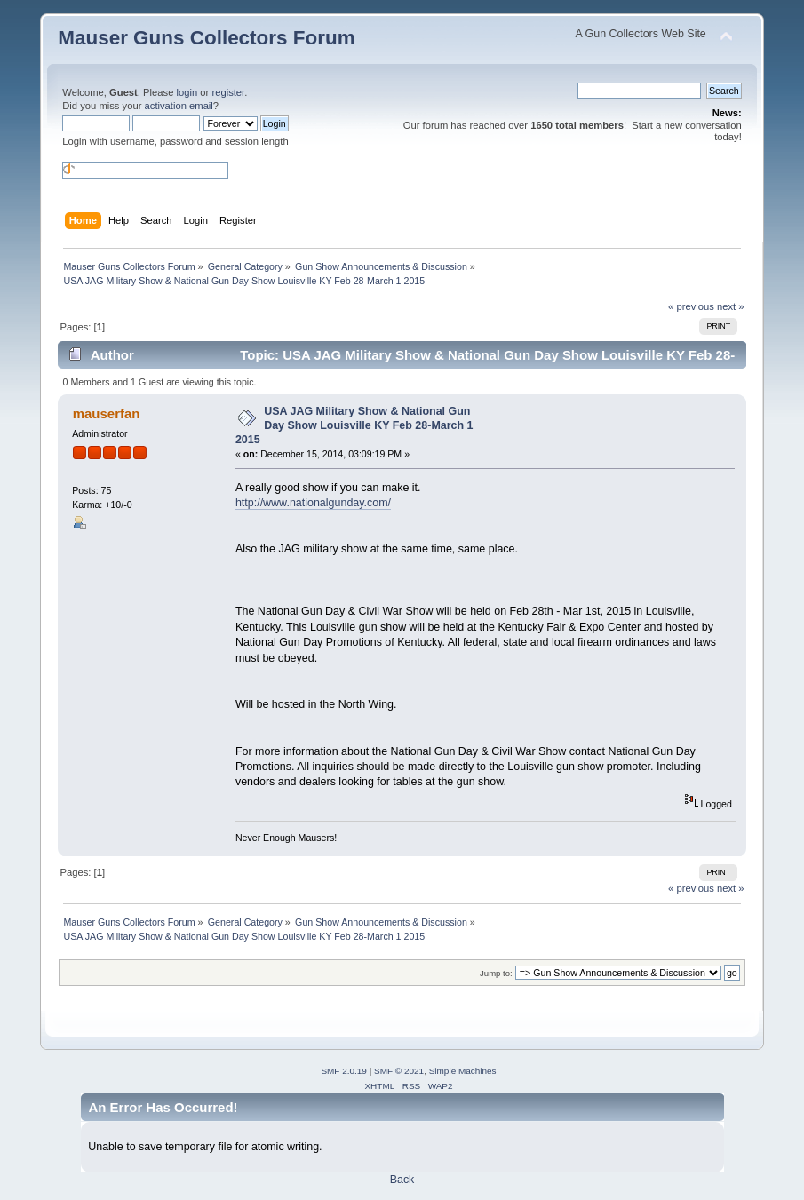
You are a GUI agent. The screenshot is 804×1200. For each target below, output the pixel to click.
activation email (179, 105)
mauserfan (106, 413)
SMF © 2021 (399, 1071)
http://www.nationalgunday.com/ (313, 503)
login (187, 92)
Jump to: (496, 973)
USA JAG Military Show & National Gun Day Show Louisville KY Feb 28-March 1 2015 (354, 425)
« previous (691, 306)
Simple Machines (463, 1071)
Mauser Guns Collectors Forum (206, 38)
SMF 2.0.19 (344, 1071)
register (227, 92)
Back (402, 1179)
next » (730, 306)
